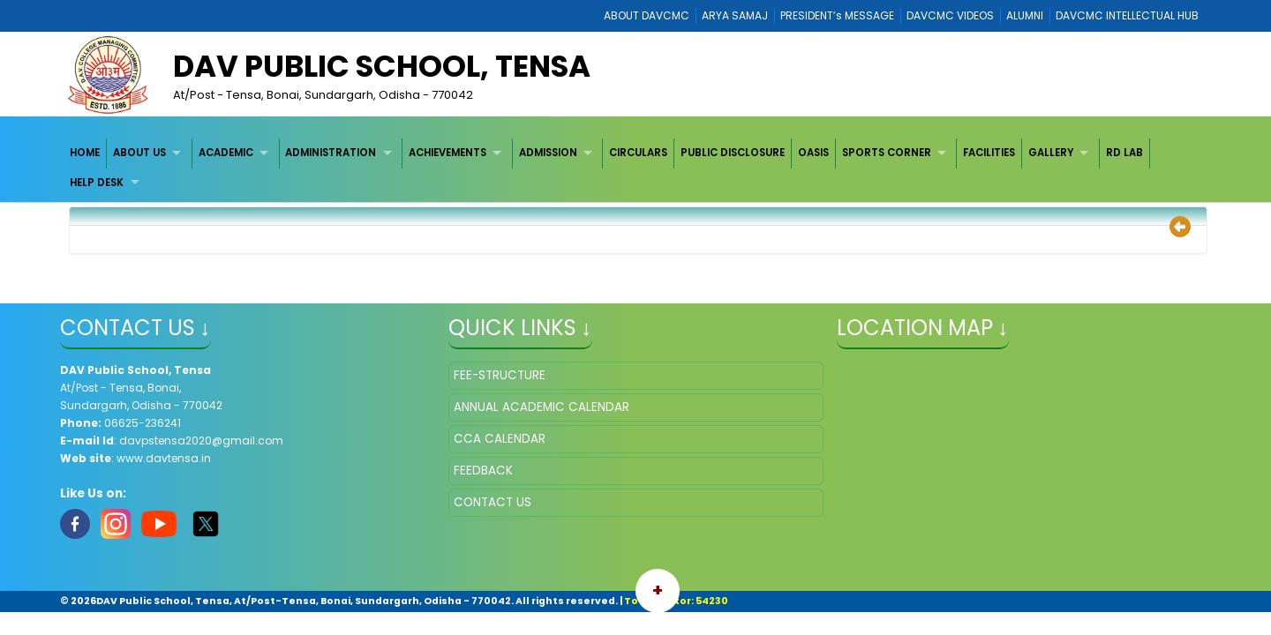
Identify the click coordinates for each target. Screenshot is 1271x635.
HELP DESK (97, 183)
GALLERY (1050, 153)
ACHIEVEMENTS (447, 153)
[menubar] (635, 168)
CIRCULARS (638, 153)
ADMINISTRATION (330, 153)
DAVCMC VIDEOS (950, 15)
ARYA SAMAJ (735, 15)
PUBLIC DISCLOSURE (733, 153)
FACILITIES (989, 153)
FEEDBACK (483, 470)
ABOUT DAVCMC (646, 15)
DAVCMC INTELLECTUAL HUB (1127, 15)
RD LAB (1124, 153)
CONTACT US (492, 502)
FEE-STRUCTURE (499, 375)
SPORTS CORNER (886, 153)
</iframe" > (1024, 450)
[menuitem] (86, 153)
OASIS (813, 153)
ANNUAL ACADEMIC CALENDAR (541, 407)
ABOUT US (139, 153)
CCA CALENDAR (499, 438)
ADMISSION (548, 153)
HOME (85, 153)
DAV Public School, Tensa (381, 66)
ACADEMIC (226, 153)
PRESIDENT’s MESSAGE (837, 15)
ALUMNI (1024, 15)
